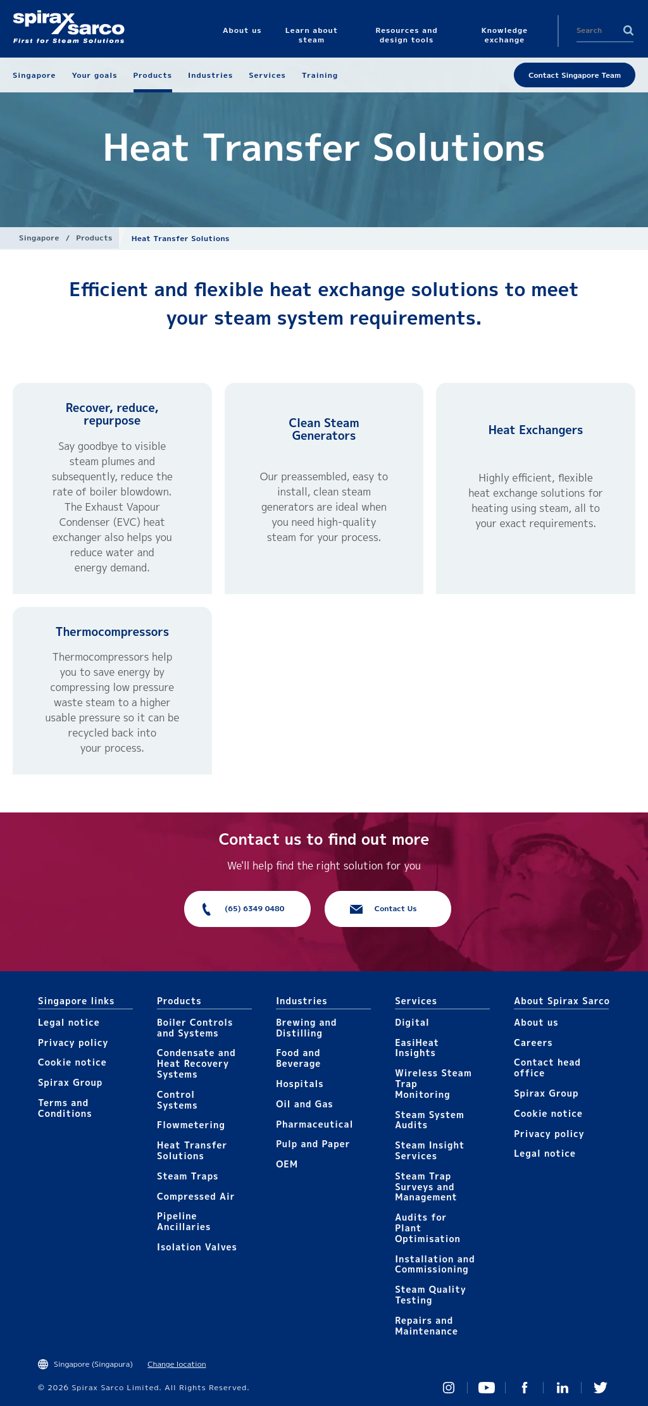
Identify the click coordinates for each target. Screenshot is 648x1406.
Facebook (524, 1387)
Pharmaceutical (314, 1124)
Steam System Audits (429, 1120)
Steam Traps (187, 1176)
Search (628, 30)
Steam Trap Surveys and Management (426, 1187)
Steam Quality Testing (430, 1294)
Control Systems (177, 1099)
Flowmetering (191, 1125)
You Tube (486, 1387)
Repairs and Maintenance (426, 1325)
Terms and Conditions (65, 1108)
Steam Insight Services (429, 1150)
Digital (412, 1022)
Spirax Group (70, 1082)
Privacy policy (73, 1042)
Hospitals (299, 1084)
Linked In (562, 1387)
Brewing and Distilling (306, 1027)
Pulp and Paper (313, 1144)
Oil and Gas (304, 1104)
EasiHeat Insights (417, 1047)
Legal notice (69, 1022)
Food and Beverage (298, 1058)
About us (536, 1022)
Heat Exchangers (536, 430)
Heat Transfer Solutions (192, 1150)
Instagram (448, 1387)
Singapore (39, 237)
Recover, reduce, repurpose (112, 414)
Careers (533, 1042)
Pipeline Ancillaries (184, 1221)
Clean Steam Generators (324, 429)
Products (94, 237)
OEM (287, 1164)
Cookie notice (72, 1062)
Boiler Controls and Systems (195, 1027)
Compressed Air (196, 1196)
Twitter (600, 1387)
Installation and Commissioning (435, 1264)
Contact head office (547, 1067)
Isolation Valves (197, 1247)
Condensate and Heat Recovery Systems (196, 1063)
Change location (176, 1364)
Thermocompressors (112, 632)
